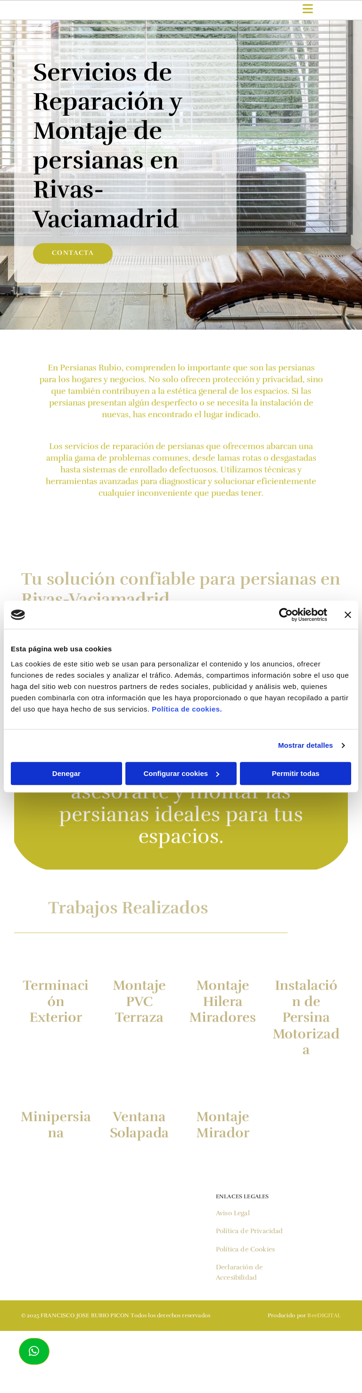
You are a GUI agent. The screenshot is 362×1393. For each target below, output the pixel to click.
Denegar (66, 773)
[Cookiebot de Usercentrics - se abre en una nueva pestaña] (286, 615)
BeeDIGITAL (324, 1315)
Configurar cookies (181, 773)
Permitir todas (296, 773)
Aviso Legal (233, 1213)
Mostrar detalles (305, 745)
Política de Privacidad (249, 1231)
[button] (34, 1351)
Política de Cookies (245, 1249)
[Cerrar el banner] (348, 614)
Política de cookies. (187, 709)
